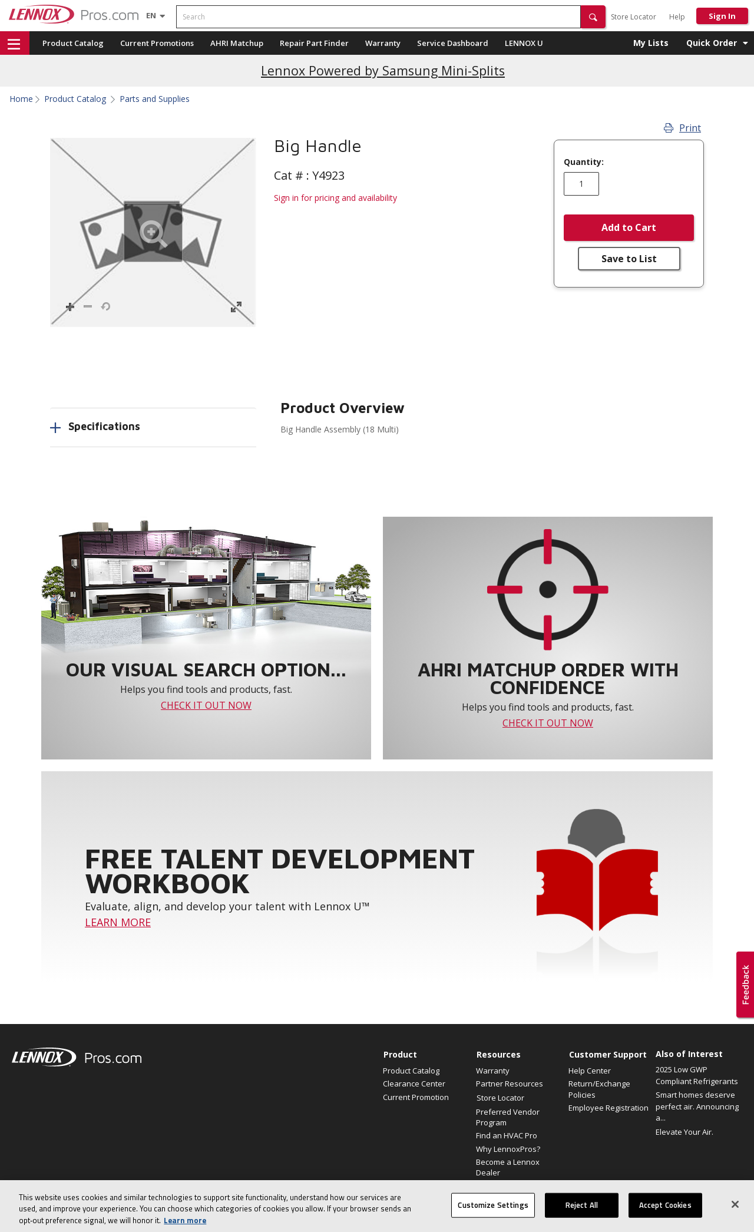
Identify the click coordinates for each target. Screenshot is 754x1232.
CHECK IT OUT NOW (206, 705)
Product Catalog (73, 43)
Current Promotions (157, 43)
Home (21, 99)
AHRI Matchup (236, 43)
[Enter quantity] (581, 184)
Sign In (722, 16)
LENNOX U (524, 43)
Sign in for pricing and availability (335, 197)
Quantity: (584, 162)
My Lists (651, 42)
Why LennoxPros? (508, 1149)
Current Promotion (416, 1097)
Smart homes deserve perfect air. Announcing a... (697, 1106)
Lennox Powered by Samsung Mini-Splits (383, 70)
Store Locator (633, 17)
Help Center (589, 1070)
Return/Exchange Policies (599, 1088)
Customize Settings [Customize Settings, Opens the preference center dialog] (493, 1215)
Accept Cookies (665, 1215)
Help (677, 17)
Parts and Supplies (155, 99)
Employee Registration (608, 1107)
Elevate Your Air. (684, 1132)
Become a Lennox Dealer (508, 1167)
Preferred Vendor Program (508, 1117)
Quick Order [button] (711, 42)
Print (682, 127)
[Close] (735, 1215)
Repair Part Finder (314, 43)
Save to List (629, 258)
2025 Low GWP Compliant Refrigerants (697, 1075)
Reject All (582, 1215)
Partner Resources (509, 1083)
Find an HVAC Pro (506, 1135)
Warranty (383, 43)
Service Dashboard (452, 43)
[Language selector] (151, 15)
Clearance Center (414, 1083)
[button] (593, 16)
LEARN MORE (118, 922)
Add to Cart (628, 227)
